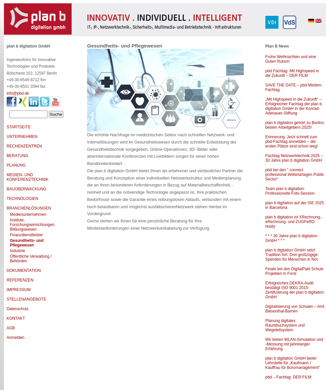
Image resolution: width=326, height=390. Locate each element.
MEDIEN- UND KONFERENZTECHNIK (28, 177)
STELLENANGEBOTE (26, 299)
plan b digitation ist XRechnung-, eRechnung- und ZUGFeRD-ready (293, 222)
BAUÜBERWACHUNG (27, 189)
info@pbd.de (18, 93)
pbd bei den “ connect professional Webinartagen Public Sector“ (294, 174)
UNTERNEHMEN (22, 136)
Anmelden (15, 337)
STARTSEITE (19, 127)
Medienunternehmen (28, 214)
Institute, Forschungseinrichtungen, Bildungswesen (32, 225)
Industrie (17, 250)
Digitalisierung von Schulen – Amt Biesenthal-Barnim (294, 308)
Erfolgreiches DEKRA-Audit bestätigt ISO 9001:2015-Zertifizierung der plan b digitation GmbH (294, 290)
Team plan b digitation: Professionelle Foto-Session (289, 191)
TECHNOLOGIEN (22, 198)
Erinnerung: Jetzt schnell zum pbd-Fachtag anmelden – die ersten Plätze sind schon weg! (291, 141)
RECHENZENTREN (24, 146)
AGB (11, 328)
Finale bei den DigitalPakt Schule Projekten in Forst (294, 271)
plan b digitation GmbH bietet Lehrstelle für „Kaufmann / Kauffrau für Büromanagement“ (292, 363)
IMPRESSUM (19, 289)
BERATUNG (17, 155)
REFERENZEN (20, 280)
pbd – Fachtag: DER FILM (288, 377)
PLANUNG (16, 165)
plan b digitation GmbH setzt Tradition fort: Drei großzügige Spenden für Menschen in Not (291, 255)
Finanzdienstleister (26, 235)
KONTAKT (16, 318)
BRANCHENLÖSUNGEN (29, 208)
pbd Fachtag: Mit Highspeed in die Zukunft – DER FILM (292, 73)
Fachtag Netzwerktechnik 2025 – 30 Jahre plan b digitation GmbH (294, 158)
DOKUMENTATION (24, 270)
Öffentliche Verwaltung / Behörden (31, 258)
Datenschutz (18, 309)
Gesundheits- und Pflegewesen (27, 242)
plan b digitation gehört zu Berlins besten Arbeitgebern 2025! (294, 125)
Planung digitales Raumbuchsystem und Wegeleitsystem (285, 325)
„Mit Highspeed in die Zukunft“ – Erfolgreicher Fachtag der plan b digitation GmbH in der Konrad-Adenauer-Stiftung (293, 106)
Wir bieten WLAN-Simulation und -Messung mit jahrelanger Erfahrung (294, 344)
